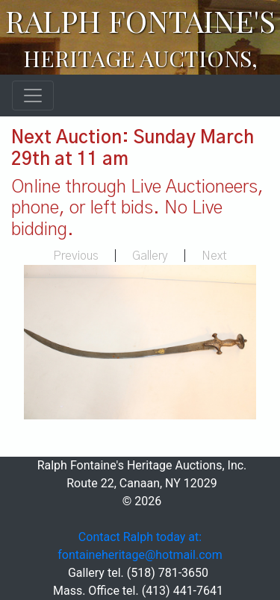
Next (214, 256)
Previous (76, 256)
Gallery (150, 256)
